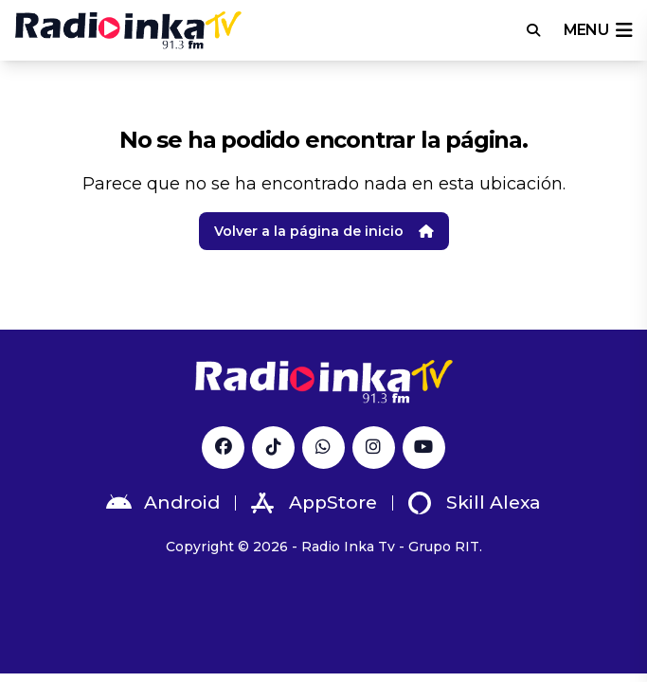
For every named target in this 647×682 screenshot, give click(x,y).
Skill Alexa (474, 503)
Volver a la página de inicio (324, 231)
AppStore (314, 503)
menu (598, 30)
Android (163, 503)
